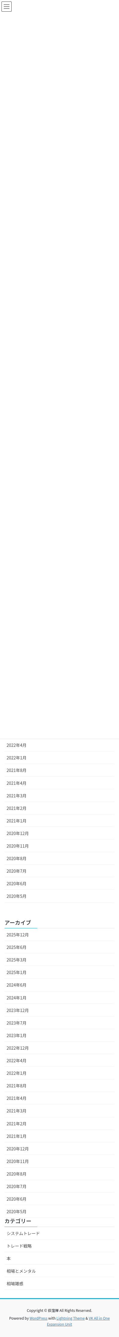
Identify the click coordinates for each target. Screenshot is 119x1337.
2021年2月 (17, 808)
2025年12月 (18, 935)
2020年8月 (17, 858)
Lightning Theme (71, 1318)
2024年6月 (17, 985)
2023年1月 (17, 1035)
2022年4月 (17, 745)
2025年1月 (17, 972)
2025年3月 (17, 960)
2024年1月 (17, 998)
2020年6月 (17, 883)
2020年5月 (17, 896)
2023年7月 (17, 1023)
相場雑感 (15, 1283)
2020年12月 (18, 833)
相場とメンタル (21, 1271)
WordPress (39, 1318)
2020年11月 (18, 846)
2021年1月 (17, 821)
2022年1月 (17, 758)
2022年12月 (18, 1048)
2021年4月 (17, 783)
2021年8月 (17, 770)
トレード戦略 (19, 1246)
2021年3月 (17, 796)
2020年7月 (17, 871)
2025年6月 (17, 947)
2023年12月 (18, 1010)
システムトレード (23, 1233)
